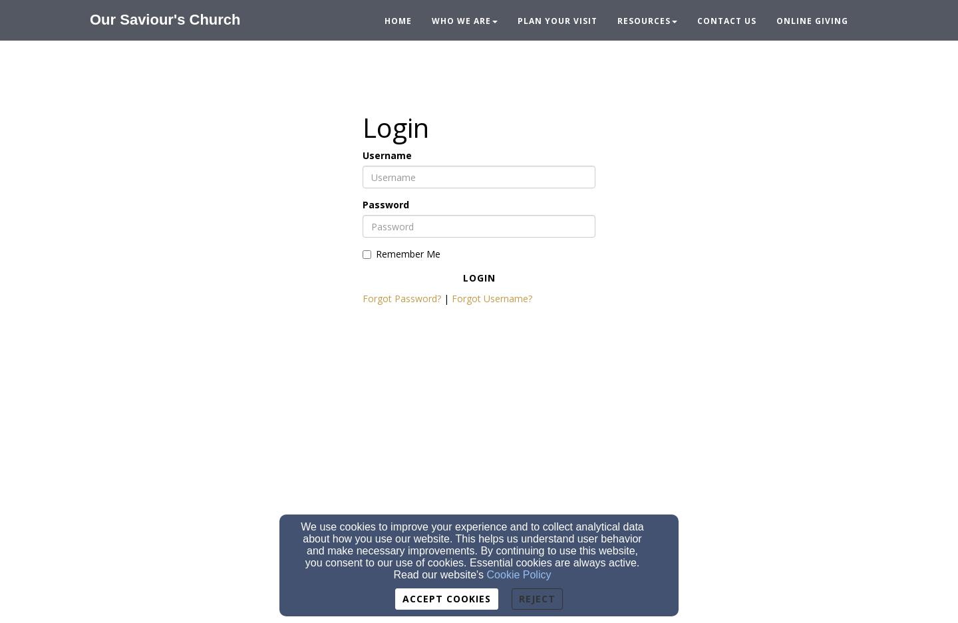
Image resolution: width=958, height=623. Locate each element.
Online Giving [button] (812, 21)
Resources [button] (647, 21)
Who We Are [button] (465, 21)
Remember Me (401, 254)
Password (386, 204)
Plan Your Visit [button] (557, 21)
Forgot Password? (402, 298)
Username (387, 155)
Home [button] (398, 21)
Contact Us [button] (726, 21)
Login (479, 278)
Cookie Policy (519, 574)
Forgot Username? (492, 298)
